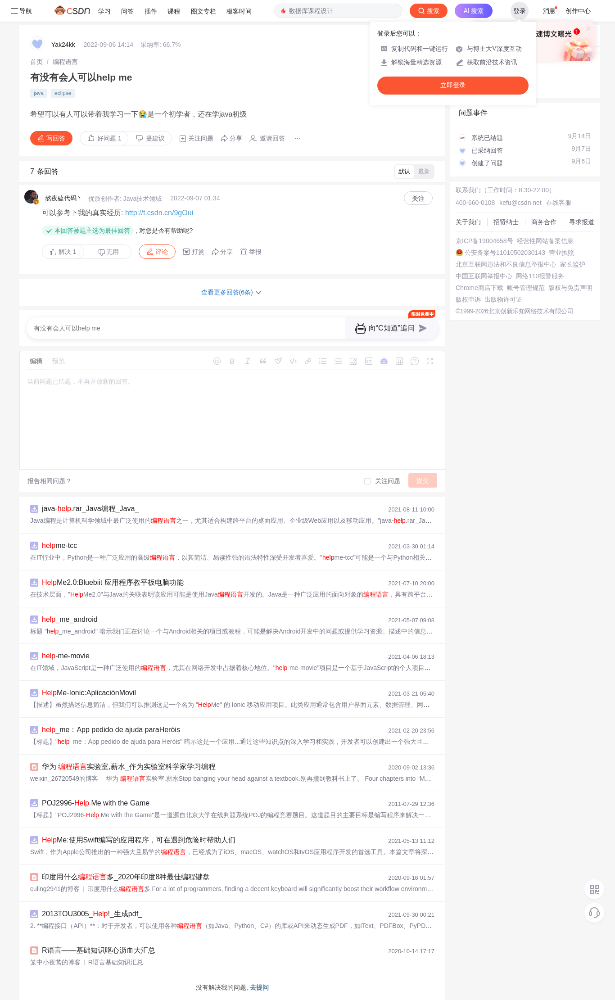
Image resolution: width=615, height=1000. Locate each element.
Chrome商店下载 (479, 287)
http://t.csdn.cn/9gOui (159, 213)
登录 (519, 10)
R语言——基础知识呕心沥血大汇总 (98, 950)
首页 (36, 61)
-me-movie (66, 656)
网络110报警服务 (540, 276)
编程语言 (65, 61)
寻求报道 (581, 222)
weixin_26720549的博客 (64, 778)
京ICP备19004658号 (484, 240)
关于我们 (468, 222)
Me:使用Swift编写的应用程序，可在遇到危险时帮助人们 (138, 840)
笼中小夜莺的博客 (55, 962)
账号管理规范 (526, 287)
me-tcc (59, 545)
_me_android (70, 619)
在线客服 (558, 202)
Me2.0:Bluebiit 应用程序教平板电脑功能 (113, 582)
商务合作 (543, 222)
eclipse (62, 93)
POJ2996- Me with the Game (95, 803)
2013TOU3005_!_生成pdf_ (92, 914)
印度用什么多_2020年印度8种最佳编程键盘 (126, 877)
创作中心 (578, 10)
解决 (63, 251)
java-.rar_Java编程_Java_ (90, 508)
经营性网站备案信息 (545, 240)
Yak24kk (63, 44)
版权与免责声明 (570, 287)
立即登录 (453, 85)
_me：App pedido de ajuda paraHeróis (111, 729)
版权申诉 (468, 299)
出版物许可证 (503, 299)
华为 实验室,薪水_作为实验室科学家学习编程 (129, 766)
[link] (36, 61)
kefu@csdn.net (520, 202)
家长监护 (572, 264)
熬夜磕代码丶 (64, 198)
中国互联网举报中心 (484, 276)
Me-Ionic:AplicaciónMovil (89, 693)
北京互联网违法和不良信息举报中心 (506, 264)
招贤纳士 (506, 222)
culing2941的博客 (55, 888)
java (39, 93)
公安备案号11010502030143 (505, 252)
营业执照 (561, 252)
